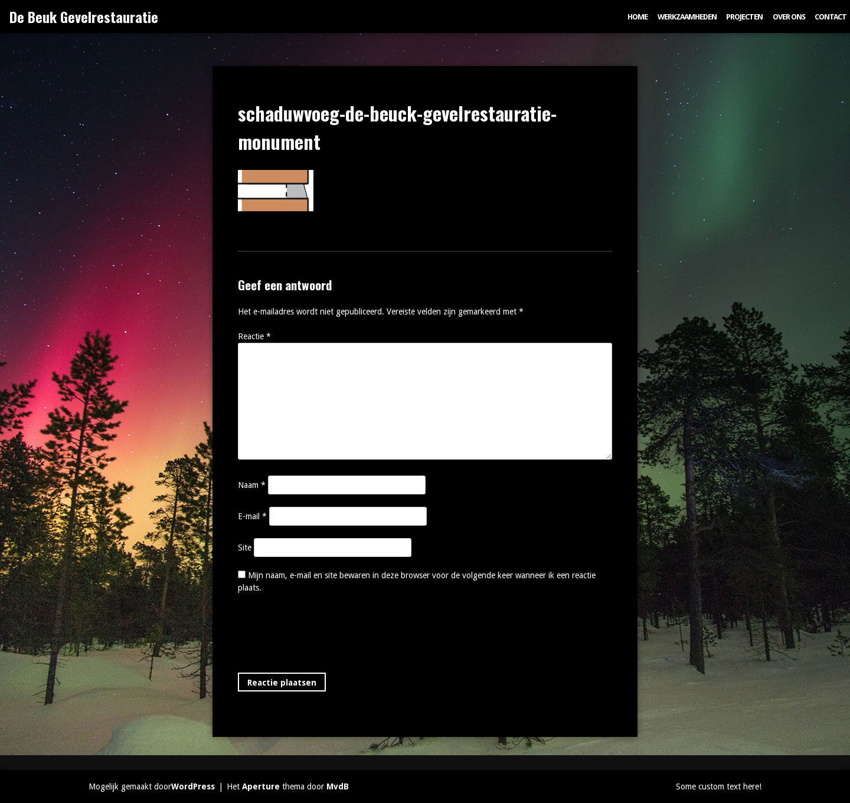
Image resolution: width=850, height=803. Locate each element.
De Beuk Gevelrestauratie (83, 16)
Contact (830, 16)
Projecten (744, 16)
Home (637, 16)
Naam (252, 485)
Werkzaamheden (687, 16)
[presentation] (327, 635)
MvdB (337, 786)
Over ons (789, 16)
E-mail (252, 516)
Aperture (261, 786)
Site (244, 547)
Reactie (254, 336)
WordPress (193, 786)
